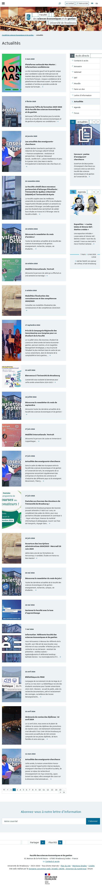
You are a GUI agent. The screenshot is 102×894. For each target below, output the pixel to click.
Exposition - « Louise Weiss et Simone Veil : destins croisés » (83, 227)
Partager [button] (34, 842)
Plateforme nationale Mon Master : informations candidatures (40, 65)
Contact (70, 3)
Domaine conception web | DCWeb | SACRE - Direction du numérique (57, 868)
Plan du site (66, 866)
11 (44, 790)
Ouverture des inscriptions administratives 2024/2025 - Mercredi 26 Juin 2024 (43, 546)
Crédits (92, 866)
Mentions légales (79, 866)
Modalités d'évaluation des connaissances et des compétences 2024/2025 (40, 298)
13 (52, 790)
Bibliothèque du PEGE (34, 677)
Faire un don (82, 3)
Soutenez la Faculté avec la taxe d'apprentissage (39, 611)
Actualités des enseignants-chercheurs (42, 461)
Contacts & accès (52, 861)
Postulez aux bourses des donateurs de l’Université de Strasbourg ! (42, 502)
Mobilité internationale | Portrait (39, 269)
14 (56, 790)
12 (48, 790)
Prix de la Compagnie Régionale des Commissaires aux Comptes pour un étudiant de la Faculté (41, 333)
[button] (59, 3)
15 (60, 790)
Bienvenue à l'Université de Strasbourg (42, 375)
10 (40, 790)
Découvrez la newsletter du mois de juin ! (43, 578)
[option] (85, 155)
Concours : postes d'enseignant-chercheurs (81, 157)
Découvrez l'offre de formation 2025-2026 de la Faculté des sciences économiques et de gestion (43, 110)
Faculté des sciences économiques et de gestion (18, 35)
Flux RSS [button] (53, 842)
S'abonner (93, 821)
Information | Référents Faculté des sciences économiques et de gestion (41, 636)
